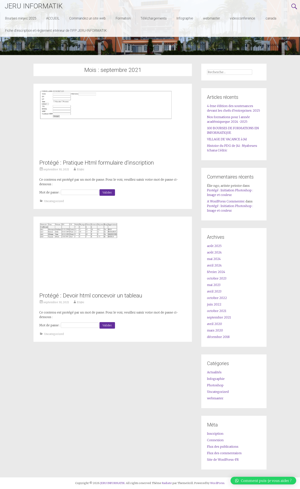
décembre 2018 (218, 337)
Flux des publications (222, 446)
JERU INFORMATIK (34, 6)
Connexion (215, 440)
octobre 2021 (216, 311)
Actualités (214, 372)
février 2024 (216, 272)
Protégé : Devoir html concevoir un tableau (90, 295)
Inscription (215, 433)
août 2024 (214, 252)
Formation (123, 18)
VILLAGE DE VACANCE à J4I (227, 139)
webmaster (211, 18)
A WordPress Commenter (226, 201)
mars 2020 (215, 330)
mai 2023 (213, 285)
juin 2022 (214, 304)
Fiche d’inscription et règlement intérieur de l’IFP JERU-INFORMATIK (56, 30)
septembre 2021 (219, 317)
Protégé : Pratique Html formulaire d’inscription (96, 162)
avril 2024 (214, 265)
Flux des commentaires (224, 453)
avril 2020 (214, 324)
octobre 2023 (216, 278)
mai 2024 (214, 259)
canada (271, 18)
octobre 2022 (217, 298)
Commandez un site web (87, 18)
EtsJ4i (80, 169)
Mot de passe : (69, 192)
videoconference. (243, 18)
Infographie (184, 18)
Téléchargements (153, 18)
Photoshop (215, 385)
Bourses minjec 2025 (20, 18)
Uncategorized (54, 201)
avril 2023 (214, 291)
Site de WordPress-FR (223, 459)
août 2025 (214, 246)
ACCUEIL (53, 18)
